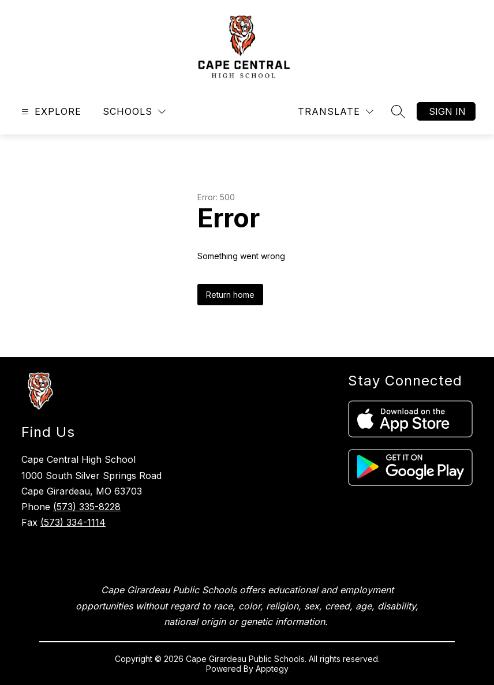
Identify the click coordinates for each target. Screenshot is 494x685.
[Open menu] (49, 111)
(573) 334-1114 (73, 522)
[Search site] (398, 111)
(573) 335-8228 (87, 506)
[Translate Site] (335, 111)
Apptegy (272, 668)
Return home (230, 295)
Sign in (447, 111)
